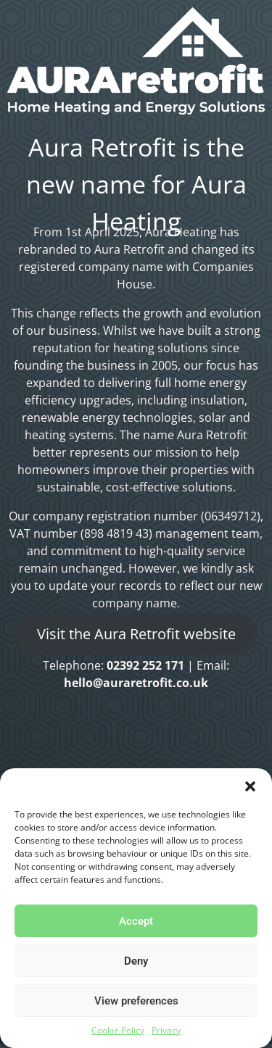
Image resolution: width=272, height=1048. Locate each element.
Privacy (166, 1030)
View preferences (136, 1000)
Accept (136, 921)
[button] (250, 786)
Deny (136, 961)
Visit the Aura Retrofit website (136, 634)
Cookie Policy (117, 1030)
